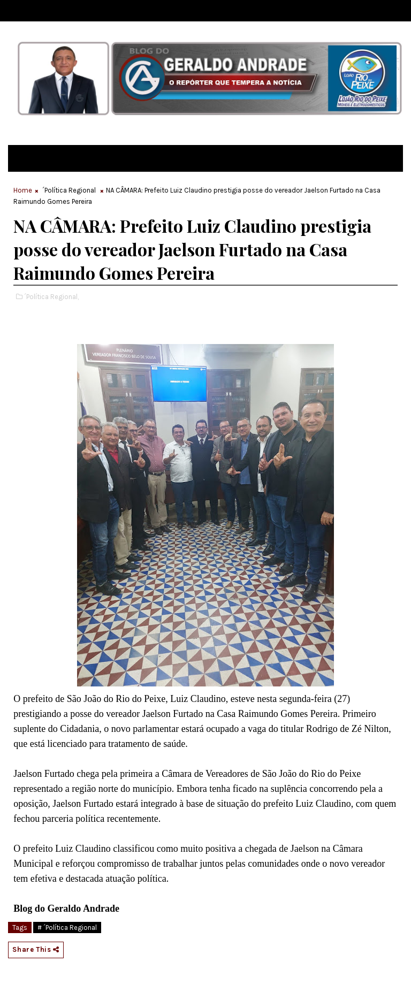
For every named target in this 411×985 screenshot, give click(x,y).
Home (22, 190)
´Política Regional (69, 190)
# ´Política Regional (67, 927)
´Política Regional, (51, 297)
